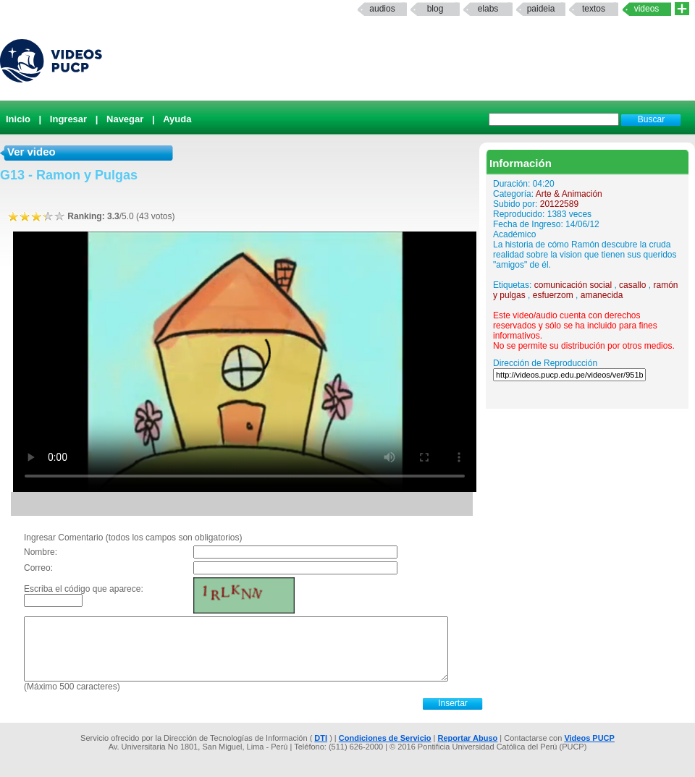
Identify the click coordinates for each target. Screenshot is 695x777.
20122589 (559, 204)
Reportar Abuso (468, 738)
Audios (382, 9)
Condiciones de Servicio (385, 738)
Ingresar (68, 119)
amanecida (602, 295)
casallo (632, 285)
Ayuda (177, 119)
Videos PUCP (589, 738)
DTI (320, 738)
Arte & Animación (569, 194)
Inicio (18, 119)
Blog (435, 9)
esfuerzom (553, 295)
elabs (488, 9)
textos (593, 9)
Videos (647, 9)
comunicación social (573, 285)
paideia (541, 9)
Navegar (124, 119)
